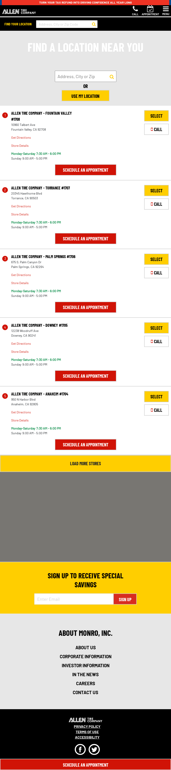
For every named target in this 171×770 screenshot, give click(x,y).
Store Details (20, 145)
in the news (85, 674)
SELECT (156, 115)
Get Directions (21, 137)
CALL (156, 129)
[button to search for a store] (94, 24)
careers (85, 683)
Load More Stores (85, 463)
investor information (85, 665)
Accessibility (87, 737)
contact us (85, 692)
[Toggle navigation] (166, 10)
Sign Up (125, 599)
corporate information (85, 656)
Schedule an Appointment (85, 170)
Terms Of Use (87, 732)
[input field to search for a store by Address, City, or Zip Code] (67, 24)
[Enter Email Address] (73, 599)
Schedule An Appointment (85, 765)
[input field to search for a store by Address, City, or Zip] (85, 76)
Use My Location (86, 96)
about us (85, 647)
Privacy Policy (87, 726)
